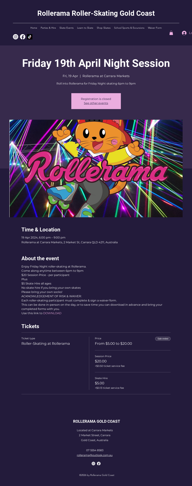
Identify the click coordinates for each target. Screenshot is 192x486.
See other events (96, 103)
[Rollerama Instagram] (15, 36)
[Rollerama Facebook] (99, 463)
